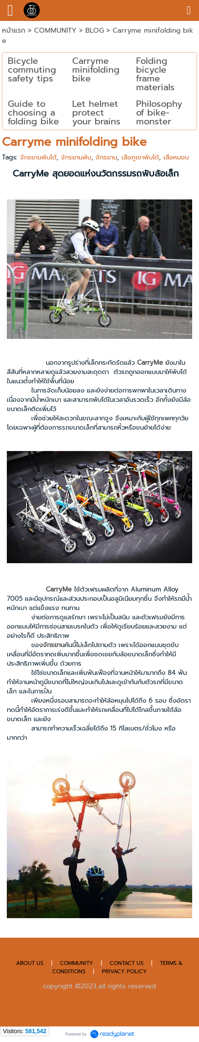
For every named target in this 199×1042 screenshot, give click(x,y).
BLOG (94, 30)
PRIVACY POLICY (124, 971)
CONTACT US (127, 963)
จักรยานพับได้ (38, 157)
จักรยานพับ (76, 157)
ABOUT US (29, 963)
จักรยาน (106, 157)
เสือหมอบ (176, 157)
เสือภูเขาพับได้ (140, 157)
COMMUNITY (56, 30)
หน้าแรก (13, 30)
